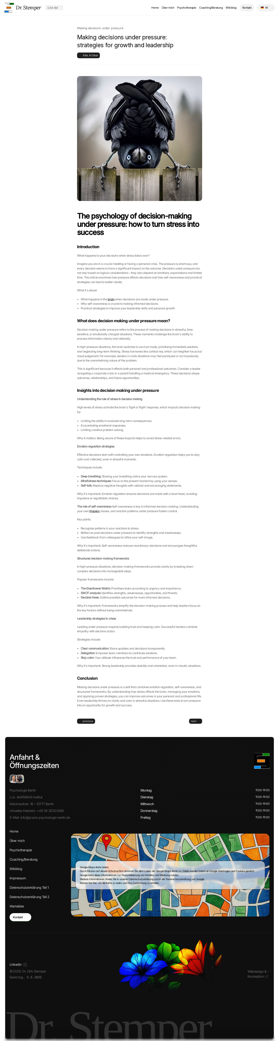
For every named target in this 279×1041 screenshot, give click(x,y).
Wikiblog (231, 7)
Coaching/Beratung (211, 7)
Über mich (168, 7)
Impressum (18, 878)
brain (111, 299)
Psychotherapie (186, 7)
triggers (94, 511)
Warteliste (17, 906)
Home (155, 7)
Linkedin (16, 964)
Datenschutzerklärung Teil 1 (29, 887)
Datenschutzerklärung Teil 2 (29, 897)
